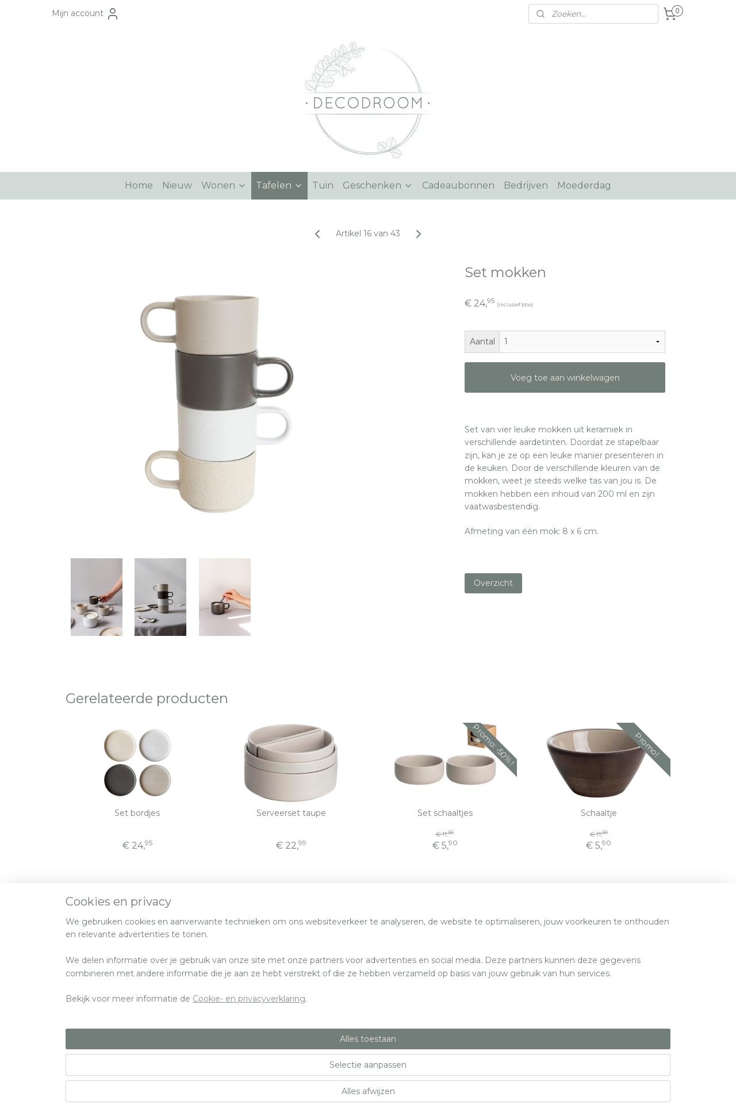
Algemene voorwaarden (105, 971)
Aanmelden (595, 1010)
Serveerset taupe (291, 813)
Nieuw (177, 185)
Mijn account (86, 14)
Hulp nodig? (81, 945)
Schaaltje (599, 813)
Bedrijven (526, 185)
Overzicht (493, 583)
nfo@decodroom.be (352, 958)
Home (139, 185)
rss (341, 1095)
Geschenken (378, 185)
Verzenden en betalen (101, 984)
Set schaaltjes (445, 813)
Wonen (224, 185)
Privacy (71, 1009)
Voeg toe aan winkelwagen (565, 378)
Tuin (323, 185)
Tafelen (279, 185)
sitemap (320, 1095)
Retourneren (83, 997)
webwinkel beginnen (383, 1095)
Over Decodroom (92, 958)
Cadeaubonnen (458, 185)
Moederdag (584, 185)
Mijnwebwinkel (484, 1095)
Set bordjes (137, 813)
